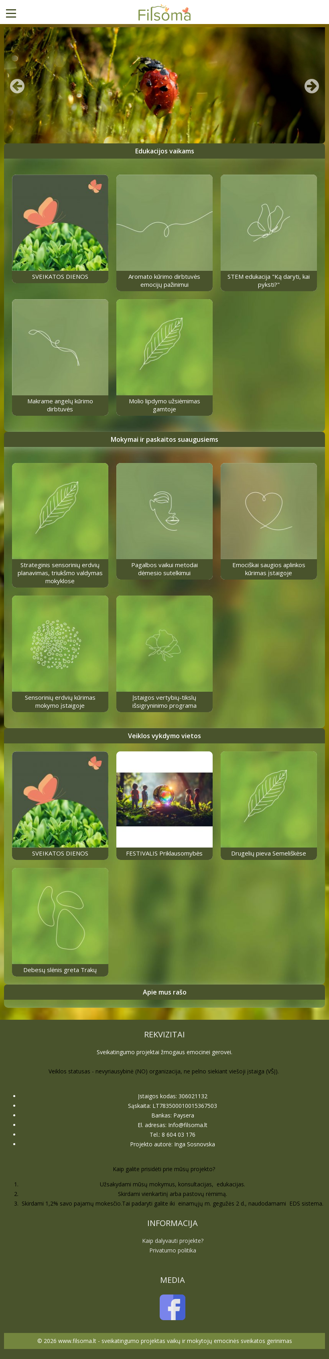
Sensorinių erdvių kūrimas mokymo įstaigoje (60, 701)
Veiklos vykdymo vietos (164, 735)
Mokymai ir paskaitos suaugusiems (164, 439)
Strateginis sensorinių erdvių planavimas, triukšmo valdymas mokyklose (60, 573)
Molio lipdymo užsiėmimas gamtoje (164, 405)
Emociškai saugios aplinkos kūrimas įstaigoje (268, 569)
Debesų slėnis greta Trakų (60, 970)
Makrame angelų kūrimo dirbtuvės (60, 405)
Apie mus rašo (165, 992)
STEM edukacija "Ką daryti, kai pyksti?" (268, 280)
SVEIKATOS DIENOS (60, 276)
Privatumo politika (172, 1250)
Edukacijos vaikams (164, 151)
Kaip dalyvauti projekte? (172, 1240)
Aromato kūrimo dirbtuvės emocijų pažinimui (164, 280)
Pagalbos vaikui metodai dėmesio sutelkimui (164, 569)
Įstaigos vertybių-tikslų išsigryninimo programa (164, 701)
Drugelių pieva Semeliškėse (268, 853)
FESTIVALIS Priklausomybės (164, 853)
